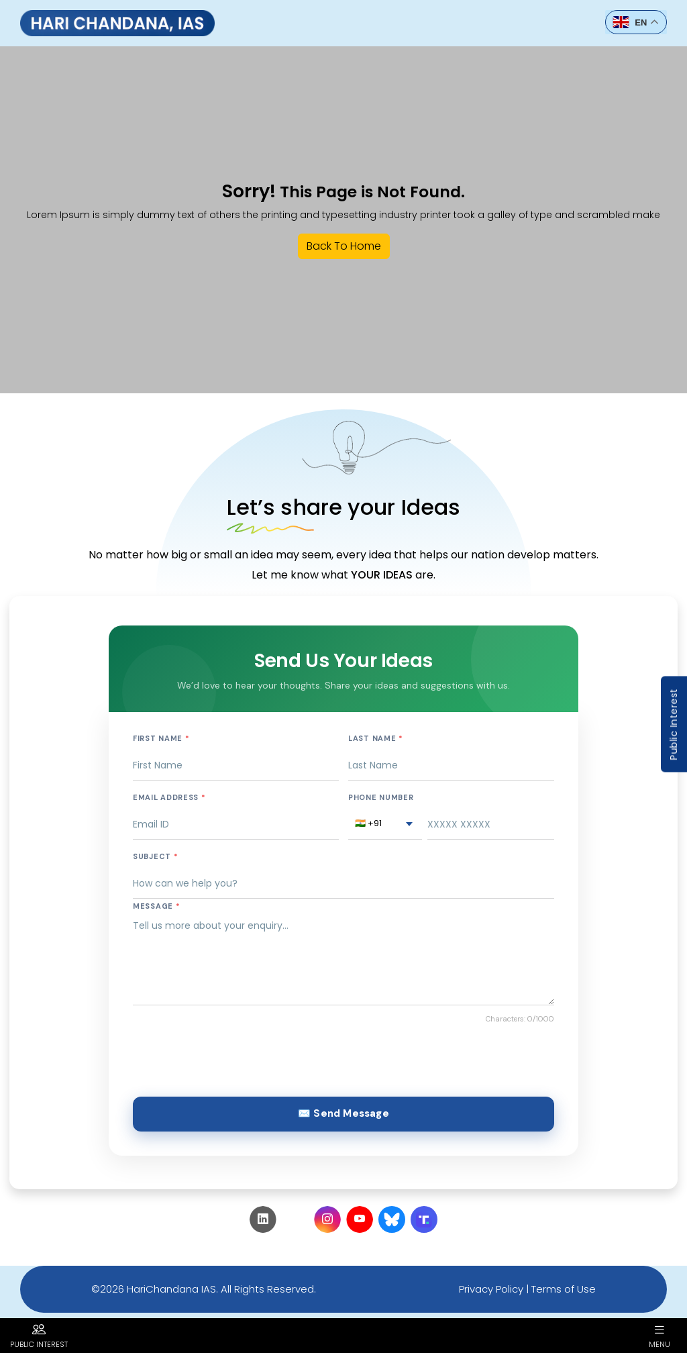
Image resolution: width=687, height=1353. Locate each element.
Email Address (169, 797)
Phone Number (380, 797)
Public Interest (673, 724)
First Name (161, 738)
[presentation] (235, 1057)
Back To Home (344, 246)
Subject (155, 856)
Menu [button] (659, 1335)
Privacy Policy (491, 1289)
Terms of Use (563, 1289)
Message (156, 906)
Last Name (375, 738)
